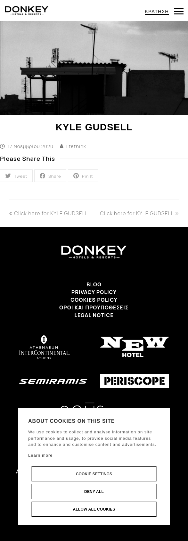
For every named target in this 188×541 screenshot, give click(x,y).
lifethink (76, 146)
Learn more (40, 455)
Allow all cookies (94, 509)
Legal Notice (93, 315)
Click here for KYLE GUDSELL (48, 213)
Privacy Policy (94, 292)
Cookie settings (94, 474)
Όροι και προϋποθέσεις (94, 307)
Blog (94, 284)
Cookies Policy (93, 299)
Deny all (94, 491)
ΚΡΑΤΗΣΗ (157, 11)
